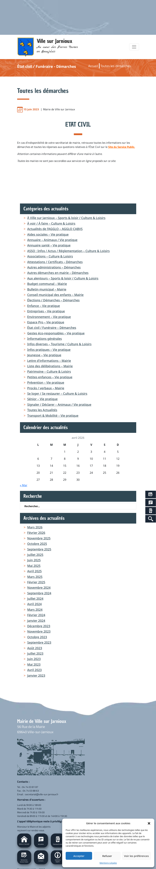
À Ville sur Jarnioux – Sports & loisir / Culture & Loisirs (66, 218)
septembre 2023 (39, 642)
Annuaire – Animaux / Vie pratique (52, 240)
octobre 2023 (37, 637)
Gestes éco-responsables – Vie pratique (56, 333)
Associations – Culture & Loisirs (50, 256)
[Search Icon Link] (150, 519)
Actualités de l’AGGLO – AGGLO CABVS (55, 229)
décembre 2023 (38, 626)
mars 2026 (35, 527)
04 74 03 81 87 (30, 787)
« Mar (23, 485)
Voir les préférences (136, 856)
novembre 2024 (39, 587)
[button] (149, 823)
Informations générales (44, 339)
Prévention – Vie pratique (45, 382)
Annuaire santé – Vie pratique (49, 245)
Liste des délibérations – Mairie (50, 366)
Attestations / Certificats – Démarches (55, 262)
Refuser (107, 856)
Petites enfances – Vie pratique (49, 377)
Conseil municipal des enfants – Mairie (55, 295)
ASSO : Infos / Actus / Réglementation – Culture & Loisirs (68, 251)
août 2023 (34, 648)
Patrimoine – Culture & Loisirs (49, 371)
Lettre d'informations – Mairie (49, 361)
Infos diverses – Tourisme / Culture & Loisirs (59, 344)
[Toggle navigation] (134, 46)
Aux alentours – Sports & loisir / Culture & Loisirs (62, 278)
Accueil (93, 65)
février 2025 (36, 582)
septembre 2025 (39, 549)
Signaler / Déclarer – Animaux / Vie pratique (59, 404)
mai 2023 (34, 664)
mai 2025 (34, 566)
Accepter (78, 856)
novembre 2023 (39, 631)
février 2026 (36, 533)
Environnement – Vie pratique (49, 317)
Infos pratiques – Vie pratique (49, 350)
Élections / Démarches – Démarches (53, 300)
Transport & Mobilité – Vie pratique (52, 415)
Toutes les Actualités (42, 410)
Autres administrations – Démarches (54, 267)
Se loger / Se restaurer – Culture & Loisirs (57, 393)
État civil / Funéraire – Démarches (51, 328)
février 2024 (36, 615)
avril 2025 (34, 571)
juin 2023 (34, 659)
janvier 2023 (36, 675)
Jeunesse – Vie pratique (44, 355)
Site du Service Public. (121, 147)
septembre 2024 (39, 593)
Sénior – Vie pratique (42, 399)
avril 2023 (34, 670)
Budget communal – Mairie (47, 284)
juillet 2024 (35, 598)
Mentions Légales (108, 862)
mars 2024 (35, 609)
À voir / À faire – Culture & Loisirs (51, 223)
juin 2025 (34, 560)
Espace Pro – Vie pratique (45, 322)
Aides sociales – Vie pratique (48, 234)
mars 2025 (35, 577)
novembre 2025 (39, 538)
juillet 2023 (35, 653)
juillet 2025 (35, 555)
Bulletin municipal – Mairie (46, 289)
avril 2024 (34, 604)
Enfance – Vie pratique (43, 306)
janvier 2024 (36, 620)
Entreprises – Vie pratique (46, 311)
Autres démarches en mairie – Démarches (58, 273)
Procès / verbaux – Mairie (45, 388)
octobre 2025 (37, 544)
